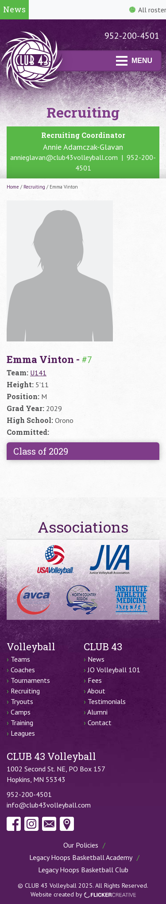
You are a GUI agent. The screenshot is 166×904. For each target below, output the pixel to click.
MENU (134, 60)
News (96, 659)
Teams (20, 659)
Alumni (97, 712)
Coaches (23, 669)
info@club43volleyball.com (49, 804)
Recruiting (34, 187)
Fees (95, 680)
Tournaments (30, 680)
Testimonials (107, 701)
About (96, 690)
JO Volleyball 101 (114, 669)
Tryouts (22, 701)
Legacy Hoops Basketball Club (83, 869)
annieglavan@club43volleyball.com (64, 157)
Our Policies (80, 845)
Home (13, 187)
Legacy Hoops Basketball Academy (80, 857)
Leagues (23, 733)
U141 (38, 372)
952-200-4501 (131, 35)
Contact (100, 722)
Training (22, 722)
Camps (21, 712)
